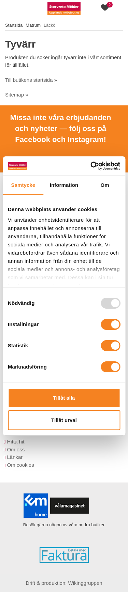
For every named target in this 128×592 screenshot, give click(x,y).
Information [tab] (64, 185)
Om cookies (20, 465)
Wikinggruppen (85, 583)
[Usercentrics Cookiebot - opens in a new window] (91, 166)
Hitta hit (15, 442)
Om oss (16, 449)
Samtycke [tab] (23, 185)
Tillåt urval (64, 420)
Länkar (15, 457)
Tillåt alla (64, 398)
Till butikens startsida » (31, 80)
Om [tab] (105, 185)
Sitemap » (16, 95)
